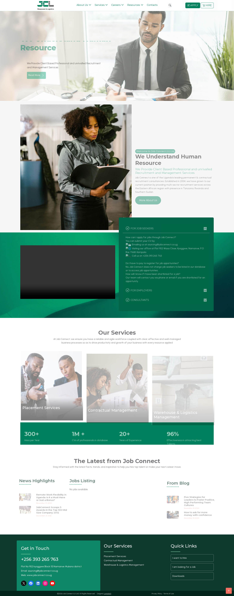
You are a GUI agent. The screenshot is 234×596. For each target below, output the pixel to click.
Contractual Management (118, 560)
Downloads (178, 575)
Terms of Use (168, 593)
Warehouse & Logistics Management (124, 564)
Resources (133, 4)
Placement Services (115, 555)
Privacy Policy (157, 593)
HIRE (207, 5)
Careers (115, 4)
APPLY (192, 5)
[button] (205, 74)
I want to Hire (179, 557)
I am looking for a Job (183, 566)
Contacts (152, 4)
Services (99, 4)
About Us (82, 4)
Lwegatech (107, 593)
